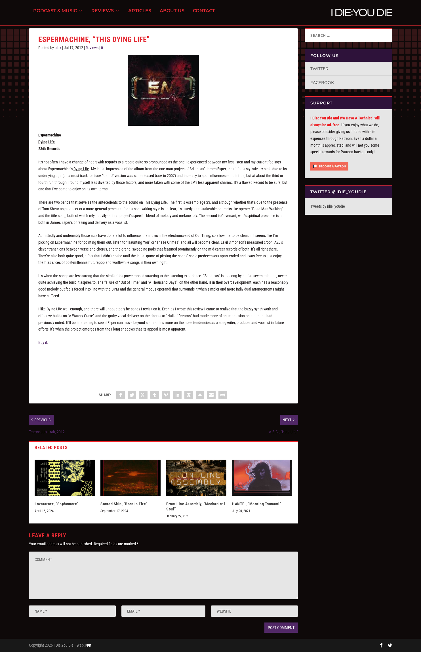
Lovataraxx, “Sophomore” (57, 504)
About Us (172, 14)
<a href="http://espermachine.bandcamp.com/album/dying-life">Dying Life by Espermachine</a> (95, 366)
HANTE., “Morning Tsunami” (256, 504)
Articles (139, 14)
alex (58, 47)
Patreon (345, 138)
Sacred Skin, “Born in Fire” (124, 504)
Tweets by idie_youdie (327, 206)
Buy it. (43, 342)
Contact (204, 14)
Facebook (322, 82)
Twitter (319, 68)
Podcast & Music (55, 14)
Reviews (102, 14)
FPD (88, 645)
